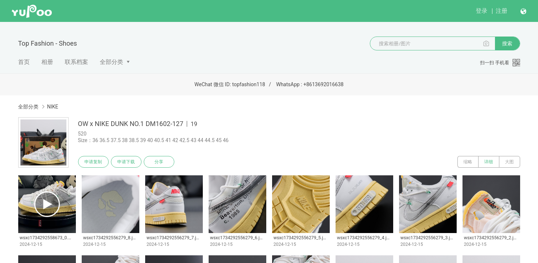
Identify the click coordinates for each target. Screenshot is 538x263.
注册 (501, 10)
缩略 (468, 161)
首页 (24, 61)
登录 (481, 10)
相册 (47, 61)
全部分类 (111, 61)
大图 (509, 161)
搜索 (507, 43)
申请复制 (93, 161)
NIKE (52, 107)
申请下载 (126, 161)
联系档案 (76, 61)
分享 (159, 161)
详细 (488, 161)
